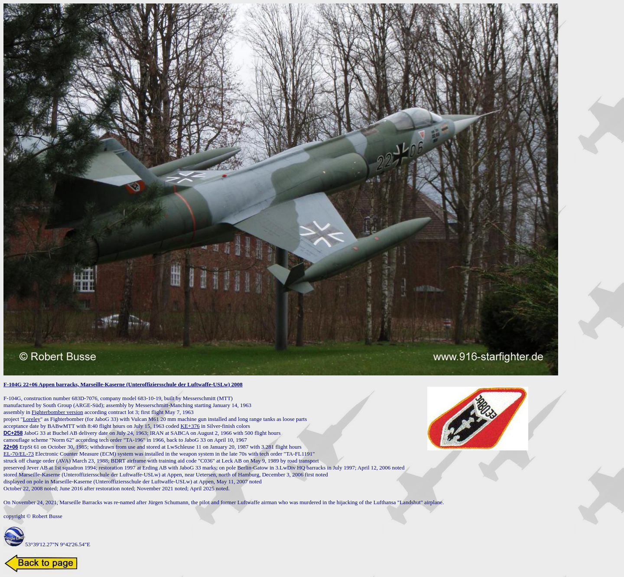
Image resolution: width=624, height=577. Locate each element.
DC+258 (13, 433)
